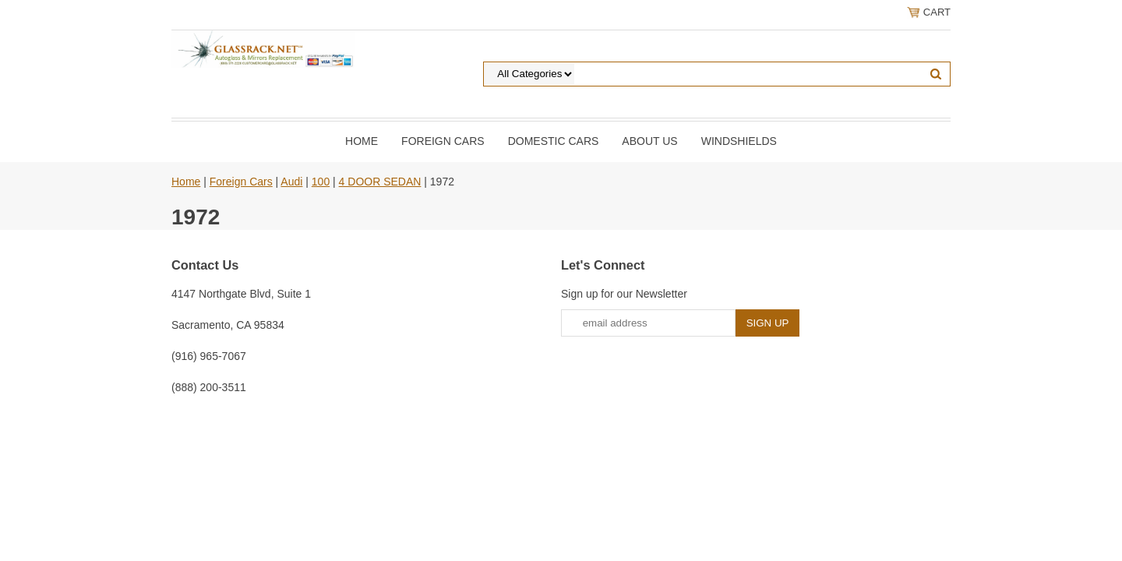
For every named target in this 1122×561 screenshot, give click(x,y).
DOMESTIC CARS (553, 141)
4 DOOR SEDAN (380, 181)
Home (361, 141)
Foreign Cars (443, 141)
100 (321, 181)
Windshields (739, 141)
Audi (291, 181)
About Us (649, 141)
